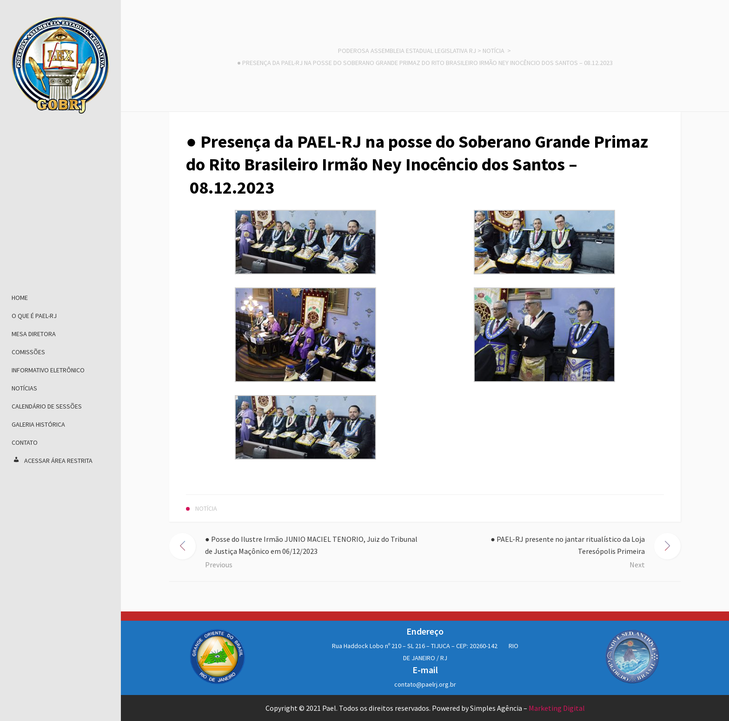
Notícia (493, 50)
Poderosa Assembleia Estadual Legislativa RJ (407, 50)
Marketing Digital (557, 708)
